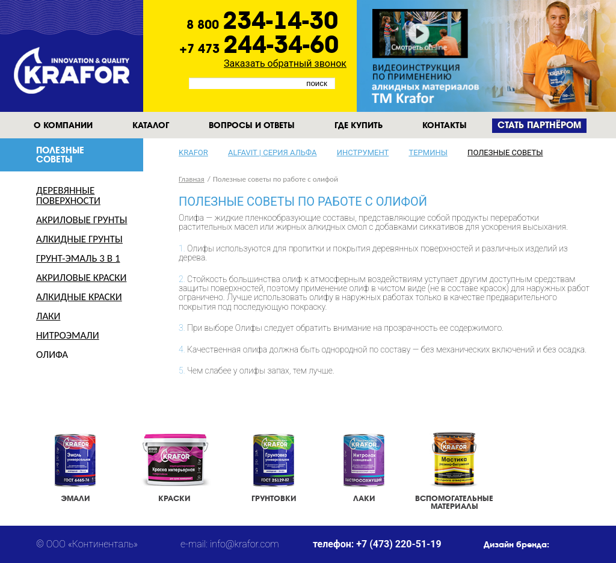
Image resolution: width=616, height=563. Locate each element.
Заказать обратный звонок (285, 63)
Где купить (358, 125)
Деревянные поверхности (68, 195)
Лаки (48, 316)
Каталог (150, 125)
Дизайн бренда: (516, 544)
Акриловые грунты (82, 220)
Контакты (444, 125)
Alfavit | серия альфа (272, 152)
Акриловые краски (81, 277)
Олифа (52, 354)
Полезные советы (505, 152)
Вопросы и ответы (252, 125)
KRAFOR (193, 152)
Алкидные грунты (79, 239)
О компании (63, 125)
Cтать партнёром (539, 125)
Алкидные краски (79, 297)
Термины (428, 152)
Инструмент (363, 152)
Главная (192, 178)
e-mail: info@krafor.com (229, 544)
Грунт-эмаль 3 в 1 (78, 258)
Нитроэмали (67, 335)
